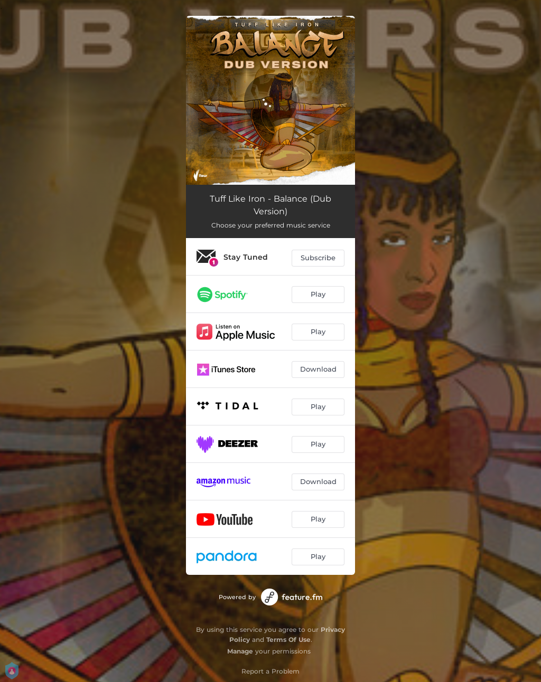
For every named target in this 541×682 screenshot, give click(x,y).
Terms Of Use (288, 639)
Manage (240, 651)
